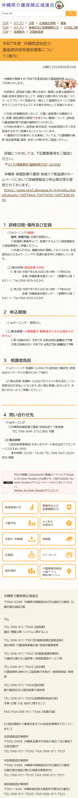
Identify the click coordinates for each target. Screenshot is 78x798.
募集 (63, 23)
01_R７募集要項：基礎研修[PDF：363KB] (34, 164)
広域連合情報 (47, 23)
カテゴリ (19, 23)
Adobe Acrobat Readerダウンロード (36, 490)
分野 (31, 23)
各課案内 (19, 31)
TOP (5, 23)
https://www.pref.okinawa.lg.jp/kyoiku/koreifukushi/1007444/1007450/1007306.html (39, 195)
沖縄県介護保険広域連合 (28, 5)
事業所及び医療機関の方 (44, 27)
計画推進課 (36, 31)
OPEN (73, 4)
